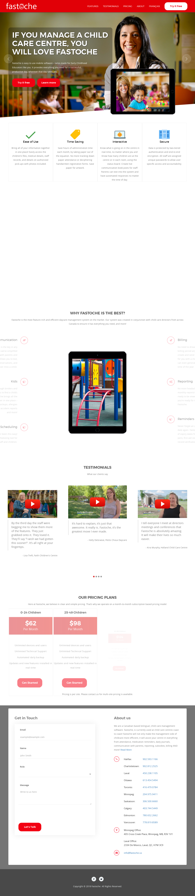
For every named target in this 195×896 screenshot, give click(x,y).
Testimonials (111, 6)
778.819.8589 (150, 822)
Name (23, 748)
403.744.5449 (150, 808)
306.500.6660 (150, 801)
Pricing (127, 6)
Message (24, 785)
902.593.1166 (150, 759)
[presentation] (41, 817)
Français (154, 6)
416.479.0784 (150, 787)
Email (23, 729)
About (140, 6)
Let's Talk (30, 827)
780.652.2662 (150, 815)
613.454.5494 (150, 780)
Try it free (176, 6)
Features (92, 6)
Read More (126, 749)
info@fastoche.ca (133, 852)
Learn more (48, 82)
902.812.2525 (150, 766)
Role (22, 766)
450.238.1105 (150, 773)
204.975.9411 (150, 794)
